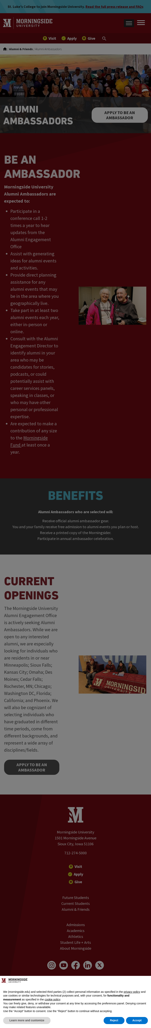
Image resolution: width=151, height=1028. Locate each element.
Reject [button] (114, 1020)
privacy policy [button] (132, 991)
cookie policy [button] (52, 999)
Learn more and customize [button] (26, 1020)
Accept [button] (137, 1020)
